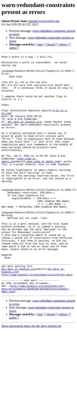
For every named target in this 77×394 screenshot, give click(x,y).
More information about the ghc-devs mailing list (31, 370)
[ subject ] (63, 44)
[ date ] (40, 44)
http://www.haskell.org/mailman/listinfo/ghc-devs (37, 315)
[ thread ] (50, 44)
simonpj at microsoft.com (43, 21)
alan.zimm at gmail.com (43, 179)
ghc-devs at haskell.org (24, 135)
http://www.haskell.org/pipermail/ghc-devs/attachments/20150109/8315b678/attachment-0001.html (36, 332)
